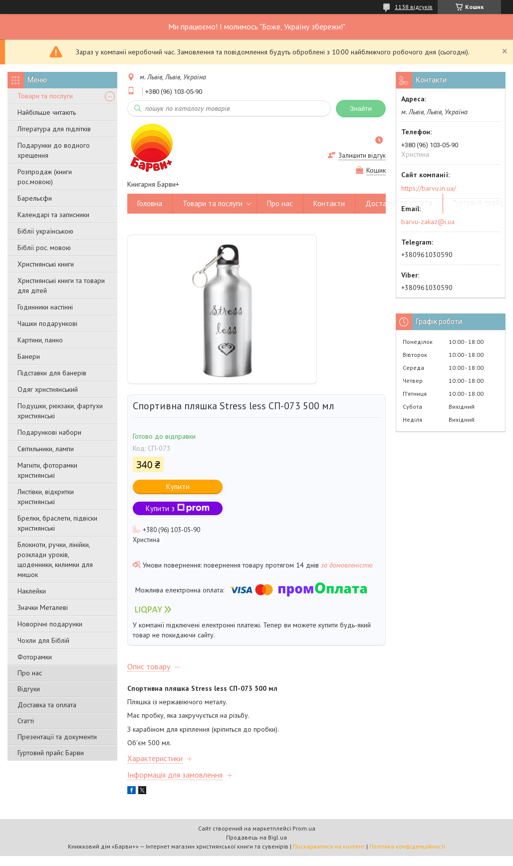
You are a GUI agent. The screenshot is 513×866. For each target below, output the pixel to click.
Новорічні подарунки (49, 623)
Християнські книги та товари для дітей (61, 285)
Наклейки (31, 590)
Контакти (329, 203)
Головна (149, 203)
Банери (28, 356)
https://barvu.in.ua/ (428, 188)
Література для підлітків (54, 128)
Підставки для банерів (51, 372)
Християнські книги (45, 264)
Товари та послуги (45, 95)
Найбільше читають (46, 112)
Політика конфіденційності (407, 846)
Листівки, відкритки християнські (45, 496)
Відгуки (28, 688)
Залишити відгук (362, 155)
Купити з (178, 508)
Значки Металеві (42, 607)
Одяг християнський (47, 389)
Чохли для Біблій (43, 640)
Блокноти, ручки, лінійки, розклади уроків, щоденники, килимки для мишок (55, 559)
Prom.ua (303, 828)
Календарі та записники (53, 214)
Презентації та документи (57, 736)
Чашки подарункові (47, 323)
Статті (25, 720)
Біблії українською (45, 231)
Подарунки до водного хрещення (53, 150)
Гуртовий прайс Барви (50, 752)
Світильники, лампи (45, 448)
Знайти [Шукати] (361, 108)
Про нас (29, 672)
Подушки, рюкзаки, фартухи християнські (60, 410)
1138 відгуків (414, 6)
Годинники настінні (45, 306)
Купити (178, 486)
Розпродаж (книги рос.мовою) (44, 176)
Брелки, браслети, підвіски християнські (57, 523)
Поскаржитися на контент (329, 846)
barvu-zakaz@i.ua (428, 221)
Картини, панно (40, 339)
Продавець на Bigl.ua (256, 837)
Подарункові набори (49, 432)
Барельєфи (34, 198)
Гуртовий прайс (478, 203)
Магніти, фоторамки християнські (47, 470)
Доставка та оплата (46, 704)
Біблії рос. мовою (44, 247)
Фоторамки (34, 656)
